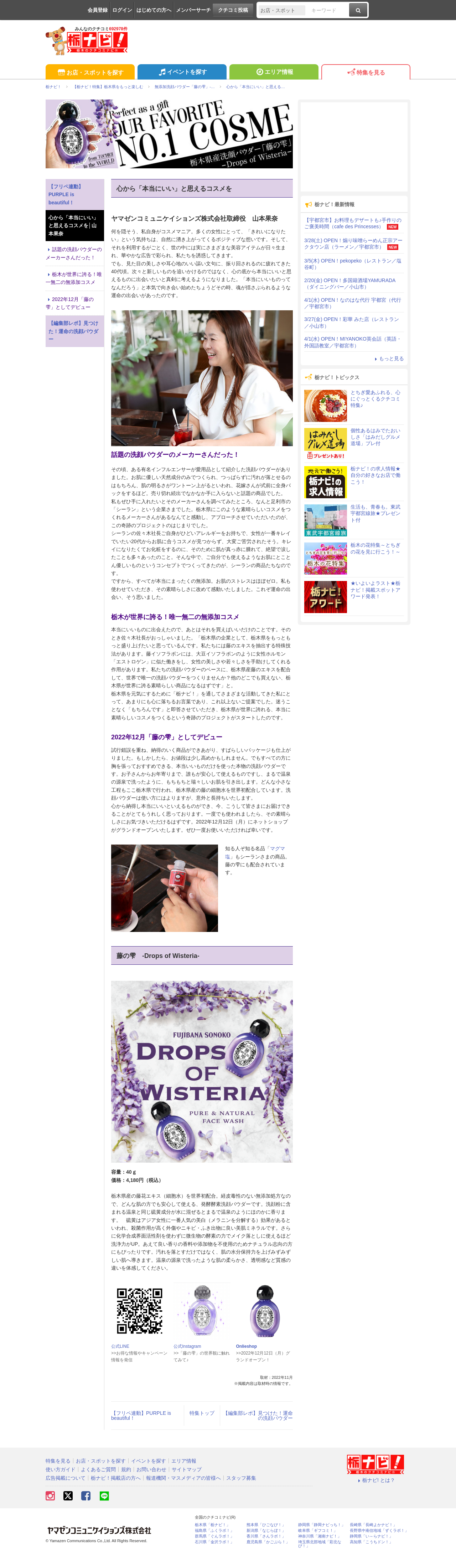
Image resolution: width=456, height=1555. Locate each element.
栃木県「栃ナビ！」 (212, 1525)
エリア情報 (274, 73)
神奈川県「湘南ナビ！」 (319, 1536)
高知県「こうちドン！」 (371, 1542)
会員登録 (98, 10)
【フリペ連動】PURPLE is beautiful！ (141, 1415)
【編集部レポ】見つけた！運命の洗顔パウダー (258, 1415)
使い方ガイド (61, 1469)
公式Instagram (187, 1346)
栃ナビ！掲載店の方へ (116, 1478)
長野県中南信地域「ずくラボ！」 (379, 1531)
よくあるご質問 (98, 1469)
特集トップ (202, 1413)
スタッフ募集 (241, 1478)
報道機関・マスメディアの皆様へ (183, 1478)
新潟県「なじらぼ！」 (266, 1531)
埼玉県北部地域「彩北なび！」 (319, 1544)
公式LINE (120, 1346)
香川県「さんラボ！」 (266, 1536)
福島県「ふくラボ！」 (214, 1531)
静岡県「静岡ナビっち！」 (321, 1525)
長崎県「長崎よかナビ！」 (373, 1525)
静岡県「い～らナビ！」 (371, 1536)
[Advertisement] (354, 147)
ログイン (122, 10)
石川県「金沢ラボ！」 (214, 1542)
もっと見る (388, 358)
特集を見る (366, 73)
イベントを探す (182, 73)
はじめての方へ (153, 10)
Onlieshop (246, 1346)
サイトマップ (187, 1469)
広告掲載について (66, 1478)
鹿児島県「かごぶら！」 (268, 1542)
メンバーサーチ (193, 10)
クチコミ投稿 (233, 10)
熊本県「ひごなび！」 (266, 1525)
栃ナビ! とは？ (375, 1480)
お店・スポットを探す (90, 73)
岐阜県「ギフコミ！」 (317, 1531)
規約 (126, 1469)
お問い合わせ (151, 1469)
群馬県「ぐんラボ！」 (214, 1536)
